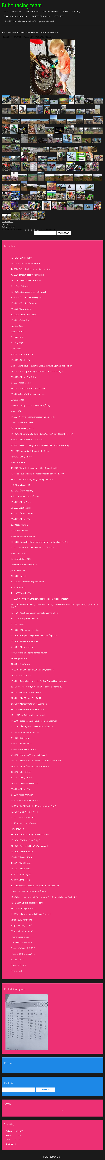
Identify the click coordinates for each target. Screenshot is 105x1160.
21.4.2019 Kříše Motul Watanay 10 (26, 692)
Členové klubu (32, 11)
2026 (40, 1110)
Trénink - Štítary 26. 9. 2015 (23, 948)
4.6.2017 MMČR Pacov (21, 863)
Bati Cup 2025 (17, 343)
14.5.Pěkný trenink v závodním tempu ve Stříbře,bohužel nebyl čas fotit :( (43, 897)
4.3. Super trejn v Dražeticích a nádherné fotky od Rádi (35, 885)
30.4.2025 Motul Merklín (22, 354)
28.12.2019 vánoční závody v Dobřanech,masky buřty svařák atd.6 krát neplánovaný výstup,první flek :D (54, 606)
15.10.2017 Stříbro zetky (22, 851)
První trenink (16, 971)
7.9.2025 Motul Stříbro (21, 309)
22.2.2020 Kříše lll (19, 576)
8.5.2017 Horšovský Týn (21, 874)
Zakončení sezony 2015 (21, 942)
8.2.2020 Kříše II (18, 587)
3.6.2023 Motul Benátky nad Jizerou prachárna (32, 479)
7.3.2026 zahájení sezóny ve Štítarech (27, 274)
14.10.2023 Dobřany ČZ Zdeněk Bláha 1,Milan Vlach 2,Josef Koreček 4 (42, 434)
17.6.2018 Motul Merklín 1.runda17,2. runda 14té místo (36, 760)
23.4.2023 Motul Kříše (20, 519)
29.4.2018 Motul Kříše (20, 789)
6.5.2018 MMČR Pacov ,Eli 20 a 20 (26, 800)
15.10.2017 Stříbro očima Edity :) (25, 840)
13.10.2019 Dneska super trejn (24, 641)
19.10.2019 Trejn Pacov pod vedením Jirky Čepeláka (34, 635)
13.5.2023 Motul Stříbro (21, 502)
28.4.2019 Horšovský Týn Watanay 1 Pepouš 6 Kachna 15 (36, 686)
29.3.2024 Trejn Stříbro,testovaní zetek (28, 394)
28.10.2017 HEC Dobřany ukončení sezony (30, 834)
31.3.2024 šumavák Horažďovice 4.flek (28, 388)
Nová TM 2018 (17, 828)
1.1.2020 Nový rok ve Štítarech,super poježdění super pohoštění (40, 598)
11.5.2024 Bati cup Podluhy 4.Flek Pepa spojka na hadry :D (37, 371)
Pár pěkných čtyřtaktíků (21, 925)
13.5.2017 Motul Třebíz (21, 868)
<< (10, 1110)
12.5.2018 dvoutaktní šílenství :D (25, 783)
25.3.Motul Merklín (19, 525)
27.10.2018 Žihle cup (20, 738)
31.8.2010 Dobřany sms (21, 664)
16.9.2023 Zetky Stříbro (21, 456)
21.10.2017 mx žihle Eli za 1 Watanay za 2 (29, 846)
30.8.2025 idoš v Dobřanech (23, 314)
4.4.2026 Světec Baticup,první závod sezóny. (30, 269)
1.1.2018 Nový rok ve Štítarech (24, 823)
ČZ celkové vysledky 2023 (22, 428)
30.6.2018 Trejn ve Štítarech (23, 749)
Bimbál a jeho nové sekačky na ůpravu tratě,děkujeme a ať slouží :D (41, 365)
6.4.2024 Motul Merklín (21, 382)
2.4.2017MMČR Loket (20, 880)
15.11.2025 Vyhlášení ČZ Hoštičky (26, 280)
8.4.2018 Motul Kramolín (22, 794)
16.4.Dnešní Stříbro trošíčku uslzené (27, 902)
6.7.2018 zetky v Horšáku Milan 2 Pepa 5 (29, 755)
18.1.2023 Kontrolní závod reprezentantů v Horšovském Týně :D (39, 542)
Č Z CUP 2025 (17, 337)
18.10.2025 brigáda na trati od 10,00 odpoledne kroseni (29, 21)
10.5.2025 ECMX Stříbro (21, 320)
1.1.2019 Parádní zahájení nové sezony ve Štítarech (34, 721)
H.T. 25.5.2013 (17, 959)
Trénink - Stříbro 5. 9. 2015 (23, 954)
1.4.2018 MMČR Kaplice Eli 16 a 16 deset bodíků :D (33, 806)
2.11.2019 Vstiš (17, 624)
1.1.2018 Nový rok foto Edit (23, 817)
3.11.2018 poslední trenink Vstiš (25, 732)
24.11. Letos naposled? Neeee (24, 618)
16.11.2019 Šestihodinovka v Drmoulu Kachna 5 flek (34, 613)
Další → (5, 224)
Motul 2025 (16, 348)
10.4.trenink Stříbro (19, 530)
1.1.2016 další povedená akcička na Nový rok (31, 914)
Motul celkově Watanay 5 (22, 422)
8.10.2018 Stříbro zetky (21, 743)
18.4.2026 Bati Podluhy (21, 257)
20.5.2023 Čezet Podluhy (22, 490)
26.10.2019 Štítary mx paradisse (25, 630)
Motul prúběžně (18, 462)
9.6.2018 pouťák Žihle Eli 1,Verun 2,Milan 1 (30, 766)
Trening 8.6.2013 (18, 965)
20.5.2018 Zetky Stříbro (21, 777)
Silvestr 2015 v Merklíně (21, 919)
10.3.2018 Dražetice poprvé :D (24, 811)
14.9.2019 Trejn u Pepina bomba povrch (29, 652)
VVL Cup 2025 (17, 326)
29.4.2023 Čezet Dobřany (22, 513)
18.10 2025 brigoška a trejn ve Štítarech (28, 292)
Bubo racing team (22, 5)
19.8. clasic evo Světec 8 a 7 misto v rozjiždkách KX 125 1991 (38, 473)
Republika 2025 (18, 331)
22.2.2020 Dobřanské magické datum (27, 581)
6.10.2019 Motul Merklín (22, 647)
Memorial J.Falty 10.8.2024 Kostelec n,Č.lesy (30, 405)
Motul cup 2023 (18, 553)
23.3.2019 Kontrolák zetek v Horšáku (27, 709)
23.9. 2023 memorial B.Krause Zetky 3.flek (30, 451)
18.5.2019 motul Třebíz (21, 675)
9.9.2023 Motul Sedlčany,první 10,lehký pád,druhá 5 (34, 468)
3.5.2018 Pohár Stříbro (21, 772)
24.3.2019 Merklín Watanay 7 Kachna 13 (29, 704)
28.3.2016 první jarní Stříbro (23, 908)
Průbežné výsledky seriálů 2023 (25, 496)
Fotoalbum (17, 11)
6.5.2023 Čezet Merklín (21, 508)
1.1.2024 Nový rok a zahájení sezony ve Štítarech (33, 417)
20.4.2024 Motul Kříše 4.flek (23, 377)
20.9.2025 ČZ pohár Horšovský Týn (26, 297)
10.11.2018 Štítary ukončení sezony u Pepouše (32, 726)
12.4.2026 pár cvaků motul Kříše (25, 263)
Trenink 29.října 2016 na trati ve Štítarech (29, 891)
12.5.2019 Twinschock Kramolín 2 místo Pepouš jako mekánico (39, 681)
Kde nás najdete (50, 11)
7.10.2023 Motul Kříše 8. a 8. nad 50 (27, 439)
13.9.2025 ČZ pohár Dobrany (24, 303)
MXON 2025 (59, 16)
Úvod (6, 11)
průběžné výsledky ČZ (20, 485)
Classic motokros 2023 (21, 559)
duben (33, 1110)
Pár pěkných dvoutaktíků (22, 931)
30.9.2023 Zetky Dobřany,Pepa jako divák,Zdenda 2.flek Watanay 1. (41, 445)
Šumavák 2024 (17, 400)
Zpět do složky (8, 227)
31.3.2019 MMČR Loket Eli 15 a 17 (26, 698)
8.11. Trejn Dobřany (20, 286)
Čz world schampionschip (15, 16)
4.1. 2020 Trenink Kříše (21, 593)
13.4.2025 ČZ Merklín (40, 16)
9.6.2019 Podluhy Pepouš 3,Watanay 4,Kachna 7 (32, 669)
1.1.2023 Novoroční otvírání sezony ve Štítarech (32, 547)
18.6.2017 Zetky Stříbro (21, 857)
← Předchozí (7, 221)
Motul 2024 (16, 411)
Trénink (65, 11)
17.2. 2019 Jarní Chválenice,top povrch (28, 715)
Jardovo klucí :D (18, 570)
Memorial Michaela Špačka (23, 536)
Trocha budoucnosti (20, 937)
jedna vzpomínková (19, 658)
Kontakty (76, 11)
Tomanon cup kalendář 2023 (24, 564)
